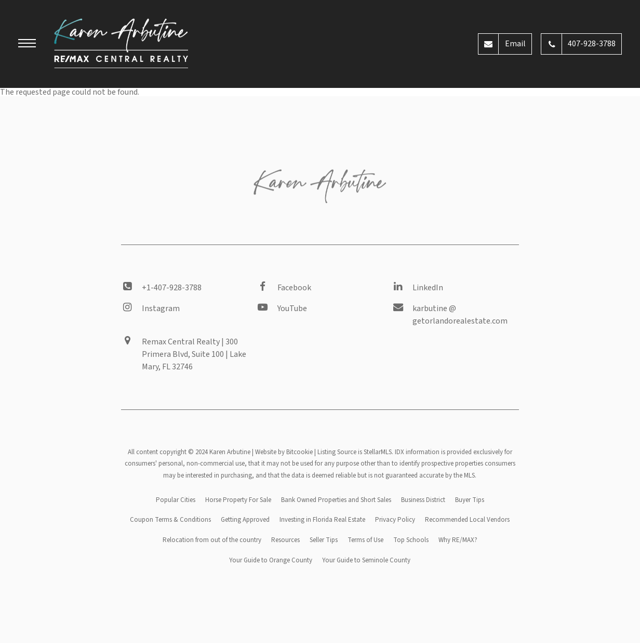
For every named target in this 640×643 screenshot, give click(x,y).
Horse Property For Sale (238, 500)
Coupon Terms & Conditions (170, 519)
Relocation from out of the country (212, 540)
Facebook (294, 287)
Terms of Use (365, 540)
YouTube (292, 308)
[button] (27, 44)
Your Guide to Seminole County (366, 560)
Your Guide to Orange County (270, 560)
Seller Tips (324, 540)
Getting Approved (245, 519)
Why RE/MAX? (457, 540)
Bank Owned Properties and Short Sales (336, 500)
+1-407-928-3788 (172, 287)
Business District (423, 500)
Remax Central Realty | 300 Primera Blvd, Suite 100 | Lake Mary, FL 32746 (194, 354)
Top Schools (411, 540)
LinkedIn (427, 287)
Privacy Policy (395, 519)
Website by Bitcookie (284, 452)
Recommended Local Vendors (467, 519)
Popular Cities (175, 500)
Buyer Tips (469, 500)
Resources (285, 540)
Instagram (161, 308)
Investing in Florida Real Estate (322, 519)
